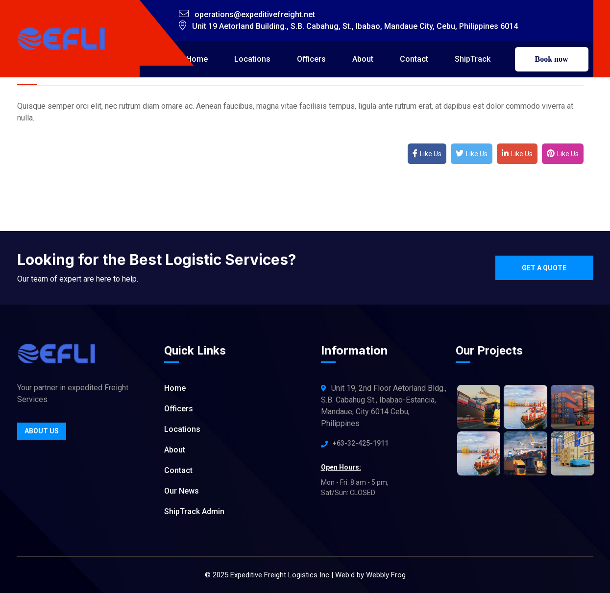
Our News (181, 491)
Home (197, 59)
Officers (311, 59)
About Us (41, 431)
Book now (551, 59)
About (362, 59)
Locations (252, 59)
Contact (414, 59)
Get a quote (544, 268)
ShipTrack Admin (194, 511)
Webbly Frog (386, 574)
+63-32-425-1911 (361, 443)
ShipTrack (472, 59)
